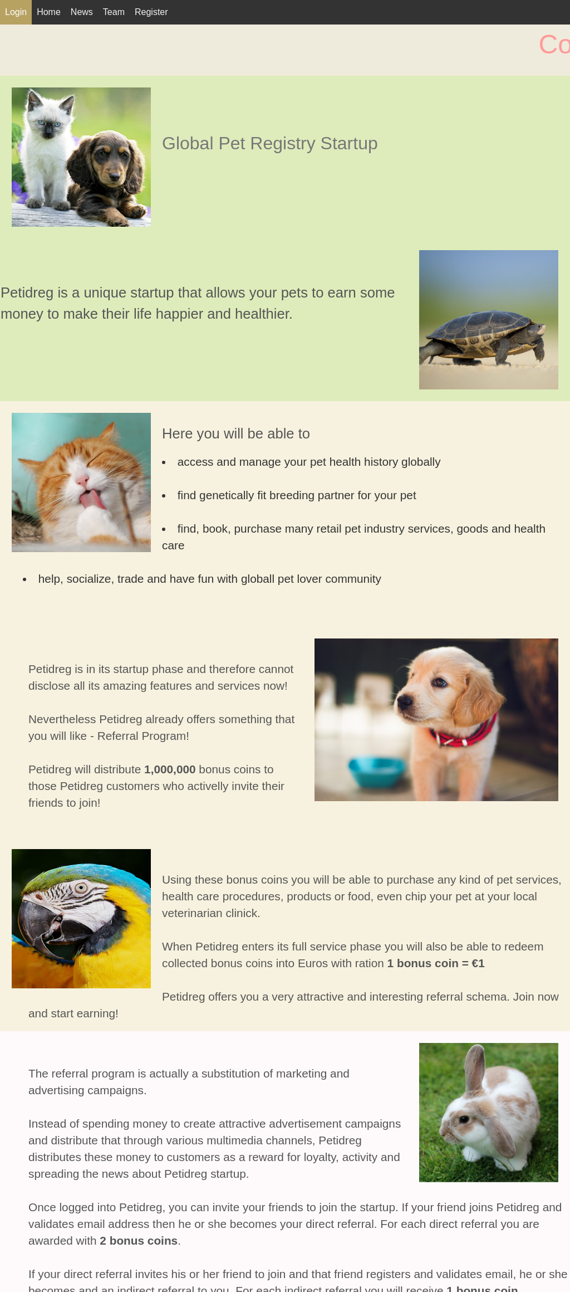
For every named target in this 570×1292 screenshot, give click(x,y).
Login (16, 12)
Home (49, 12)
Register (151, 12)
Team (114, 12)
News (82, 12)
